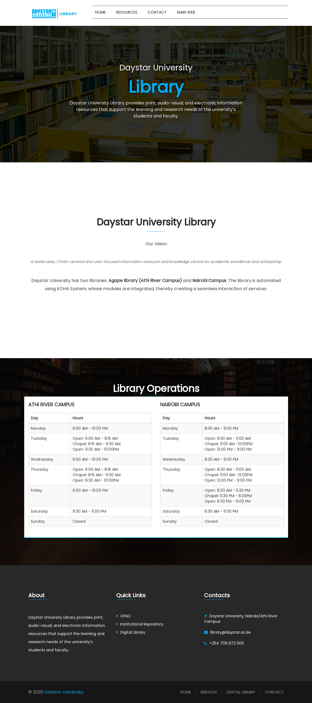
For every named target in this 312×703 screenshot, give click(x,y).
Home (100, 12)
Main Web (186, 12)
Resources (126, 12)
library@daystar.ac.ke (230, 632)
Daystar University (63, 692)
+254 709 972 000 (226, 643)
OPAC (125, 616)
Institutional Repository (141, 624)
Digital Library (132, 632)
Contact (157, 12)
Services (208, 692)
